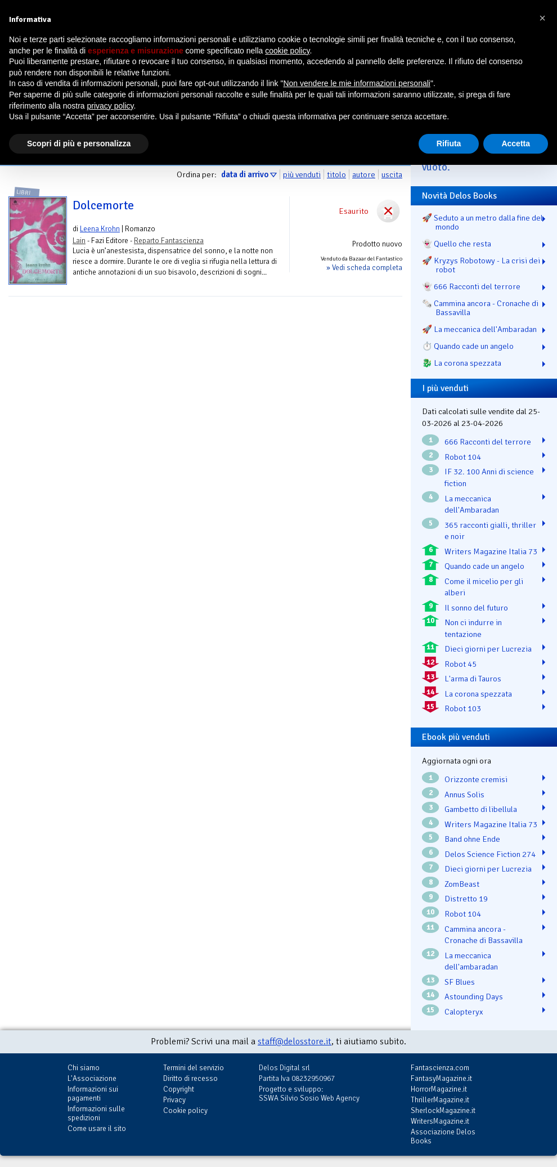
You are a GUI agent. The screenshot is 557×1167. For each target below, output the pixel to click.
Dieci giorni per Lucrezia (488, 649)
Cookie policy (185, 1110)
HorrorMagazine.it (439, 1089)
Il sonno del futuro (476, 608)
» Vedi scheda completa (364, 267)
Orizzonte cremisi (475, 779)
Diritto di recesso (190, 1078)
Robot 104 (462, 457)
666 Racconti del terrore (487, 442)
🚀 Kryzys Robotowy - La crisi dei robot (481, 265)
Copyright (178, 1089)
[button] (542, 18)
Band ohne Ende (472, 839)
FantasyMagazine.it (441, 1078)
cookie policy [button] (287, 50)
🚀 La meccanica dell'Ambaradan (479, 329)
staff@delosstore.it (294, 1041)
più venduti (302, 174)
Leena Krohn (100, 229)
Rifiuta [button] (449, 143)
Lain (79, 240)
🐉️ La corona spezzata (461, 362)
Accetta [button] (515, 143)
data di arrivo (244, 174)
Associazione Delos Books (443, 1136)
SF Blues (459, 982)
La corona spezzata (478, 694)
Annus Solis (464, 794)
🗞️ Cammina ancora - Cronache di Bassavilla (480, 308)
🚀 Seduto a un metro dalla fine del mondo (482, 222)
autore (363, 174)
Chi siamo (84, 1067)
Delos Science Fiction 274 (490, 854)
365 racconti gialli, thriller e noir (490, 531)
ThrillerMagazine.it (440, 1100)
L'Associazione (92, 1078)
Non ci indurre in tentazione (473, 628)
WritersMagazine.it (440, 1121)
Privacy (174, 1100)
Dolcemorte (103, 205)
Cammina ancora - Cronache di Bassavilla (483, 935)
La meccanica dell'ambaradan (471, 961)
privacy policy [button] (110, 105)
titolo (336, 174)
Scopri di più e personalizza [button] (79, 143)
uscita (391, 174)
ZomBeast (461, 884)
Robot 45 (460, 664)
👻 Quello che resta (456, 243)
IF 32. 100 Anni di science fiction (489, 477)
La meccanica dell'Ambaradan (471, 504)
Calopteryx (463, 1012)
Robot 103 (462, 708)
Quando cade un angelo (484, 566)
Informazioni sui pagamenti (93, 1093)
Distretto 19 (466, 899)
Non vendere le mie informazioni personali (356, 83)
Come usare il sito (97, 1128)
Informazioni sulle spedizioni (96, 1113)
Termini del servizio (193, 1067)
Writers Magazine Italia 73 (490, 551)
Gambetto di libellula (480, 809)
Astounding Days (473, 996)
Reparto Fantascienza (169, 240)
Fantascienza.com (440, 1067)
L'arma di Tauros (472, 679)
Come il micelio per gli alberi (483, 587)
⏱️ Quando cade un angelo (468, 346)
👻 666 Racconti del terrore (471, 286)
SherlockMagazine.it (443, 1110)
